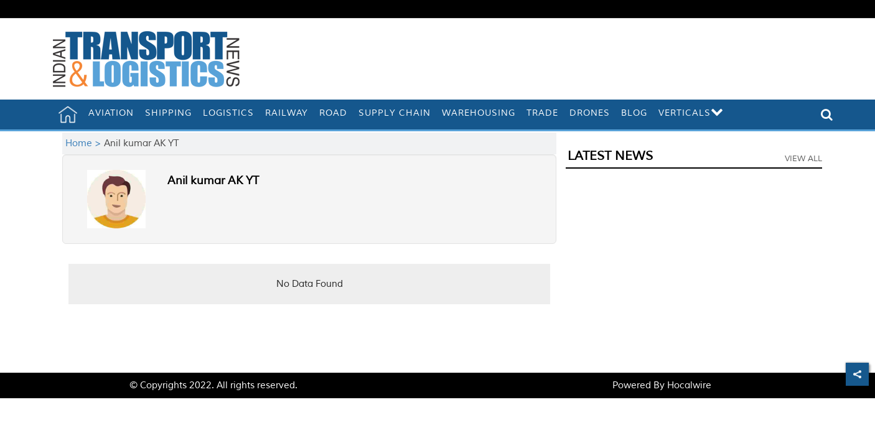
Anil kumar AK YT (213, 180)
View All (803, 159)
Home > (84, 143)
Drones (589, 113)
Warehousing (478, 113)
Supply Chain (394, 113)
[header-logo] (146, 59)
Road (333, 113)
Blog (634, 113)
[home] (68, 114)
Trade (542, 113)
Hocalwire (689, 385)
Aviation (111, 113)
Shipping (168, 113)
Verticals (691, 113)
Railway (286, 113)
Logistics (228, 113)
